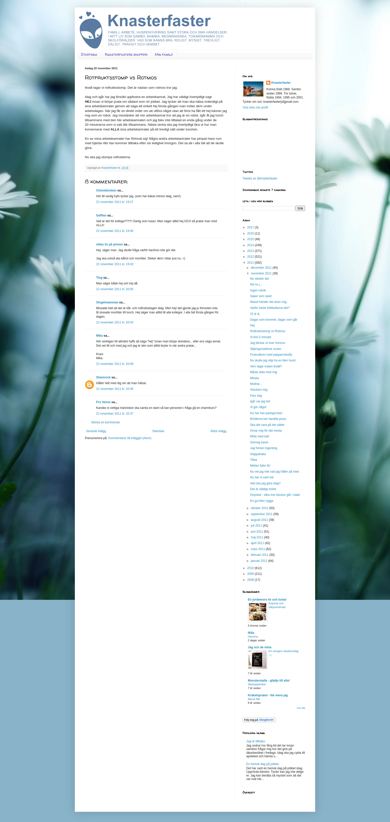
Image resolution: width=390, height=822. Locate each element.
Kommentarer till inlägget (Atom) (129, 438)
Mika (99, 335)
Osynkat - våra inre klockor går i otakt (275, 495)
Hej (252, 325)
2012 (251, 256)
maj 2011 (257, 537)
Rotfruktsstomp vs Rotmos (267, 331)
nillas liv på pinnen (109, 244)
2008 (251, 580)
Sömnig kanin (259, 442)
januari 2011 (259, 561)
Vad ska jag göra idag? (265, 483)
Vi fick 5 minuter (260, 337)
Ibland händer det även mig (268, 302)
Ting (99, 277)
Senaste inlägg (96, 431)
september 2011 (262, 514)
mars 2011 (258, 549)
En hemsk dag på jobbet (262, 764)
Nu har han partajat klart (266, 413)
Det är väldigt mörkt (263, 489)
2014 (251, 245)
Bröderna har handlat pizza (268, 419)
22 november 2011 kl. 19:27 (114, 202)
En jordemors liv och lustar (267, 599)
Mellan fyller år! (260, 465)
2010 (251, 568)
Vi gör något (258, 407)
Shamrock (103, 377)
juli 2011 (257, 525)
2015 (251, 239)
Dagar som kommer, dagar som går (273, 319)
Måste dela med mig (263, 372)
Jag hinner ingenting (263, 448)
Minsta (254, 378)
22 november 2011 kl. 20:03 (114, 322)
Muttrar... (256, 384)
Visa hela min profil (255, 107)
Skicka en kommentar (105, 422)
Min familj (164, 54)
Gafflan (101, 215)
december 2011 (262, 267)
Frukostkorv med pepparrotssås (271, 354)
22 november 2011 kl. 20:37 (114, 413)
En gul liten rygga (261, 501)
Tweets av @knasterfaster (260, 178)
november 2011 (262, 273)
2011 (251, 262)
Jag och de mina (259, 647)
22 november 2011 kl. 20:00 (114, 289)
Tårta (253, 460)
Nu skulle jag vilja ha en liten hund (272, 360)
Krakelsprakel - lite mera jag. (268, 695)
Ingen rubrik (258, 290)
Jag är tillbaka (255, 741)
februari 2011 (260, 555)
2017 (251, 227)
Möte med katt (259, 436)
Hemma (253, 636)
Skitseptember (257, 684)
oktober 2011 (260, 508)
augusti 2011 (260, 520)
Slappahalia (258, 454)
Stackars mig (258, 389)
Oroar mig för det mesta (266, 430)
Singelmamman (107, 302)
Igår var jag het (260, 401)
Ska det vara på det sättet (267, 425)
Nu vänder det (259, 278)
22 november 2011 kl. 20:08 (114, 364)
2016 (251, 233)
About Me (254, 699)
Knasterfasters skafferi (126, 54)
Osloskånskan (106, 190)
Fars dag (256, 395)
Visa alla (301, 708)
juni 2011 (257, 531)
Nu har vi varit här (262, 477)
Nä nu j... (256, 284)
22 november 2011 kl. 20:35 (114, 389)
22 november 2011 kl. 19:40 (114, 231)
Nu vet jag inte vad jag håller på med (274, 471)
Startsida (89, 54)
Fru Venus (103, 402)
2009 (251, 574)
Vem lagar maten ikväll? (266, 366)
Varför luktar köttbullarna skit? (270, 308)
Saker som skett (261, 296)
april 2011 (258, 543)
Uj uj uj (254, 313)
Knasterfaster (281, 82)
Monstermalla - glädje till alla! (269, 680)
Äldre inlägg (218, 431)
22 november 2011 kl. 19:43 (114, 264)
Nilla (251, 633)
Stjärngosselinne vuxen (265, 349)
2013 (251, 251)
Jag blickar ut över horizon (267, 343)
